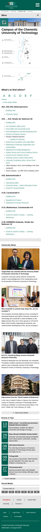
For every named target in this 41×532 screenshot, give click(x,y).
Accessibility (18, 516)
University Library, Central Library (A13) (19, 158)
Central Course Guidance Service (17, 155)
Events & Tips (8, 418)
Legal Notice (16, 512)
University (6, 504)
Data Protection (31, 512)
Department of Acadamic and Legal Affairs (20, 142)
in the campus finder (10, 102)
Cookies (5, 516)
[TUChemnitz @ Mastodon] (30, 492)
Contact (19, 500)
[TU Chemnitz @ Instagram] (11, 492)
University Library (12, 114)
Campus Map (32, 500)
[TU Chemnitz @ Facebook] (5, 492)
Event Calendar (10, 478)
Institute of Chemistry (17, 139)
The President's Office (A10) (15, 126)
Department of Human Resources (17, 203)
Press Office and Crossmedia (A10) (18, 129)
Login (4, 512)
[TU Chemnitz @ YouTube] (36, 492)
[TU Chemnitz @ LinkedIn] (18, 492)
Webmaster (5, 528)
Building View (10, 110)
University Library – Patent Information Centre (21, 185)
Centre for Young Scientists (15, 188)
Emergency (6, 500)
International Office (12, 183)
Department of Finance (13, 200)
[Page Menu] (20, 15)
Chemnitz (18, 504)
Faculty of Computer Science (16, 134)
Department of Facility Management (18, 150)
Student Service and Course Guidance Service (22, 152)
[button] (35, 5)
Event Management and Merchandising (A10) (21, 131)
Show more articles (21, 413)
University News (9, 245)
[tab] (4, 96)
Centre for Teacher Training (15, 215)
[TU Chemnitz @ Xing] (24, 492)
